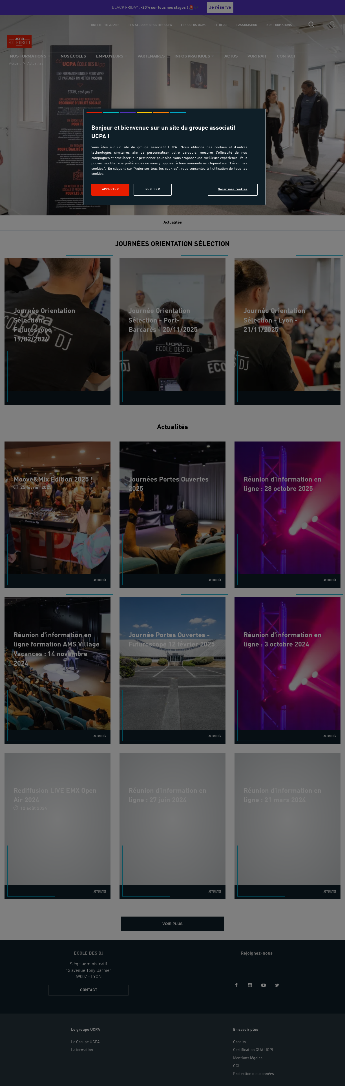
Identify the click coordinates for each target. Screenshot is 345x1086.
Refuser (152, 189)
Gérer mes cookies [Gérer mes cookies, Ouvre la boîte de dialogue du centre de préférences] (232, 189)
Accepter (110, 189)
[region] (174, 157)
